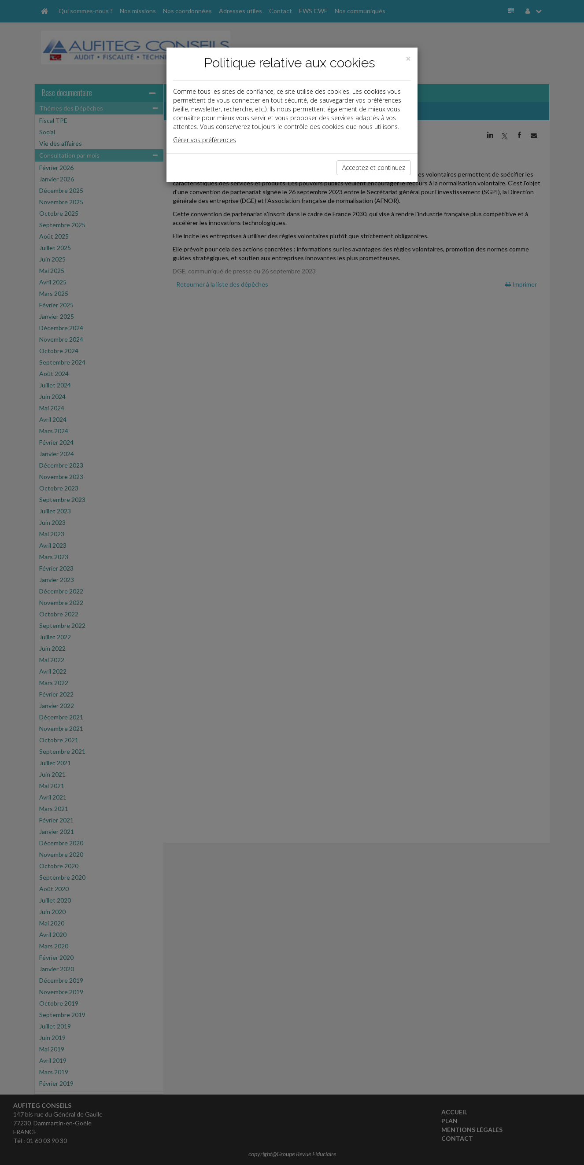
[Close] (408, 58)
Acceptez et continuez (373, 167)
